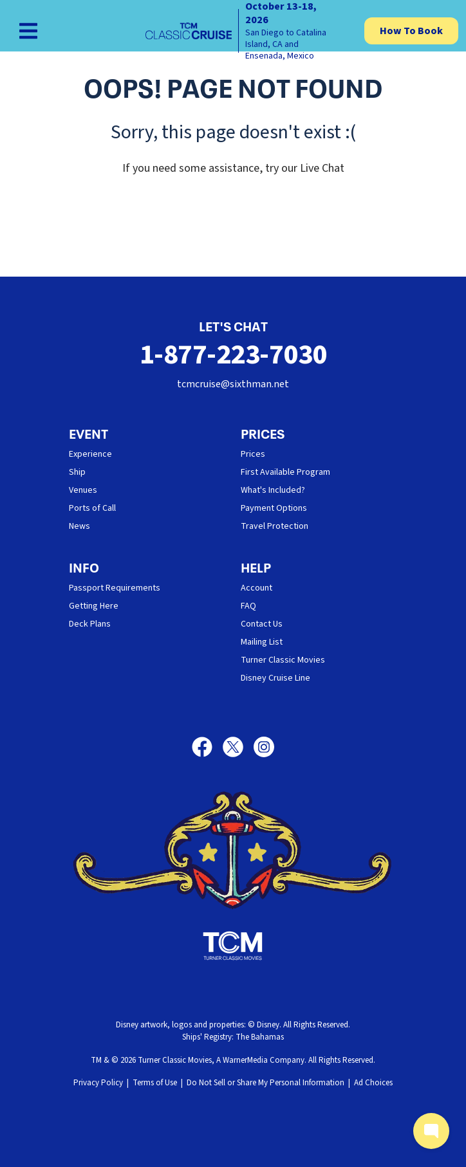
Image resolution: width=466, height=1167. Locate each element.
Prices (253, 454)
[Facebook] (207, 747)
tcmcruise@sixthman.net (233, 384)
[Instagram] (264, 747)
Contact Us (262, 624)
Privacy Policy (98, 1083)
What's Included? (273, 490)
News (79, 526)
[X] (238, 747)
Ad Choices (373, 1083)
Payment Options (274, 508)
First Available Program (285, 472)
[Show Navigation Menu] (28, 30)
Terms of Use (155, 1083)
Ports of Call (92, 508)
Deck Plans (90, 624)
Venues (83, 490)
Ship (77, 472)
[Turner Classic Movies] (233, 946)
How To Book (411, 31)
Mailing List (262, 642)
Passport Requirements (114, 588)
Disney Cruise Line (275, 678)
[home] (242, 31)
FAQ (248, 606)
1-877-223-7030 (233, 354)
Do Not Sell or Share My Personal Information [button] (265, 1083)
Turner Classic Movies (283, 660)
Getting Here (93, 606)
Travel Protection (274, 526)
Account (256, 588)
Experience (90, 454)
